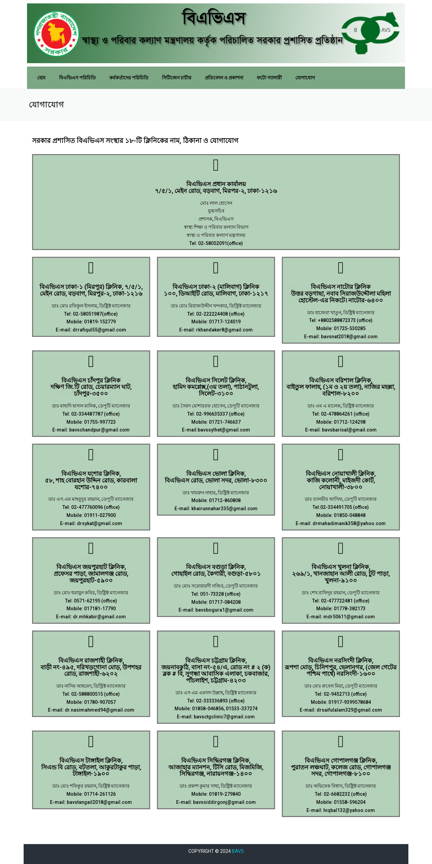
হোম (41, 77)
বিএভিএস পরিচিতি (77, 77)
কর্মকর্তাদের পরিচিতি (128, 77)
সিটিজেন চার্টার (176, 77)
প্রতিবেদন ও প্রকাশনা (224, 77)
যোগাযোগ (305, 77)
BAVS (238, 851)
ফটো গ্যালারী (269, 77)
